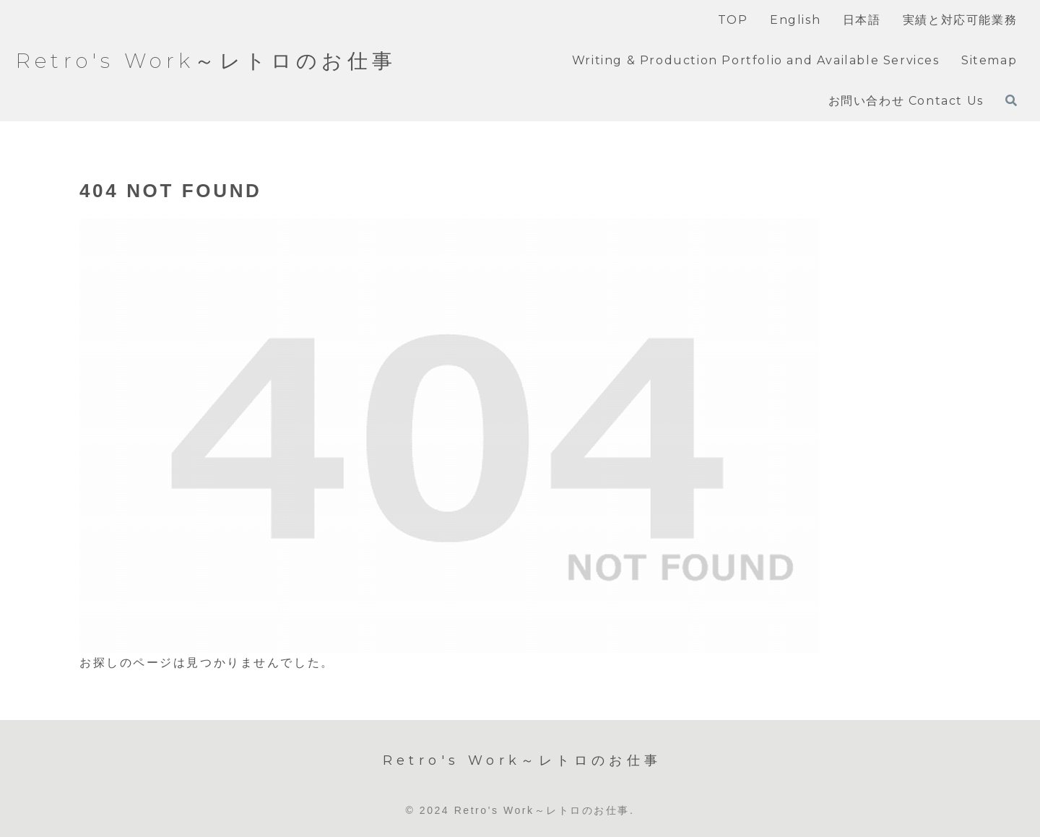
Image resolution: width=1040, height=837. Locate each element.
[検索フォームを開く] (1011, 100)
